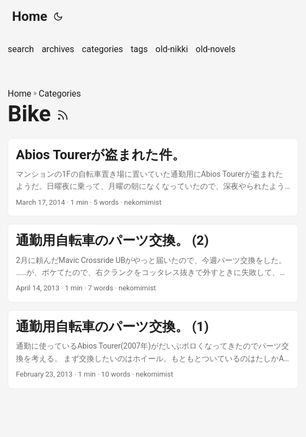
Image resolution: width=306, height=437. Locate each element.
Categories (60, 93)
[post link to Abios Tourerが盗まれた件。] (153, 177)
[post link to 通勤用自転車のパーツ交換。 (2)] (153, 263)
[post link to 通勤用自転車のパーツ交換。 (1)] (153, 349)
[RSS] (62, 114)
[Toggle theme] (58, 16)
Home (29, 16)
